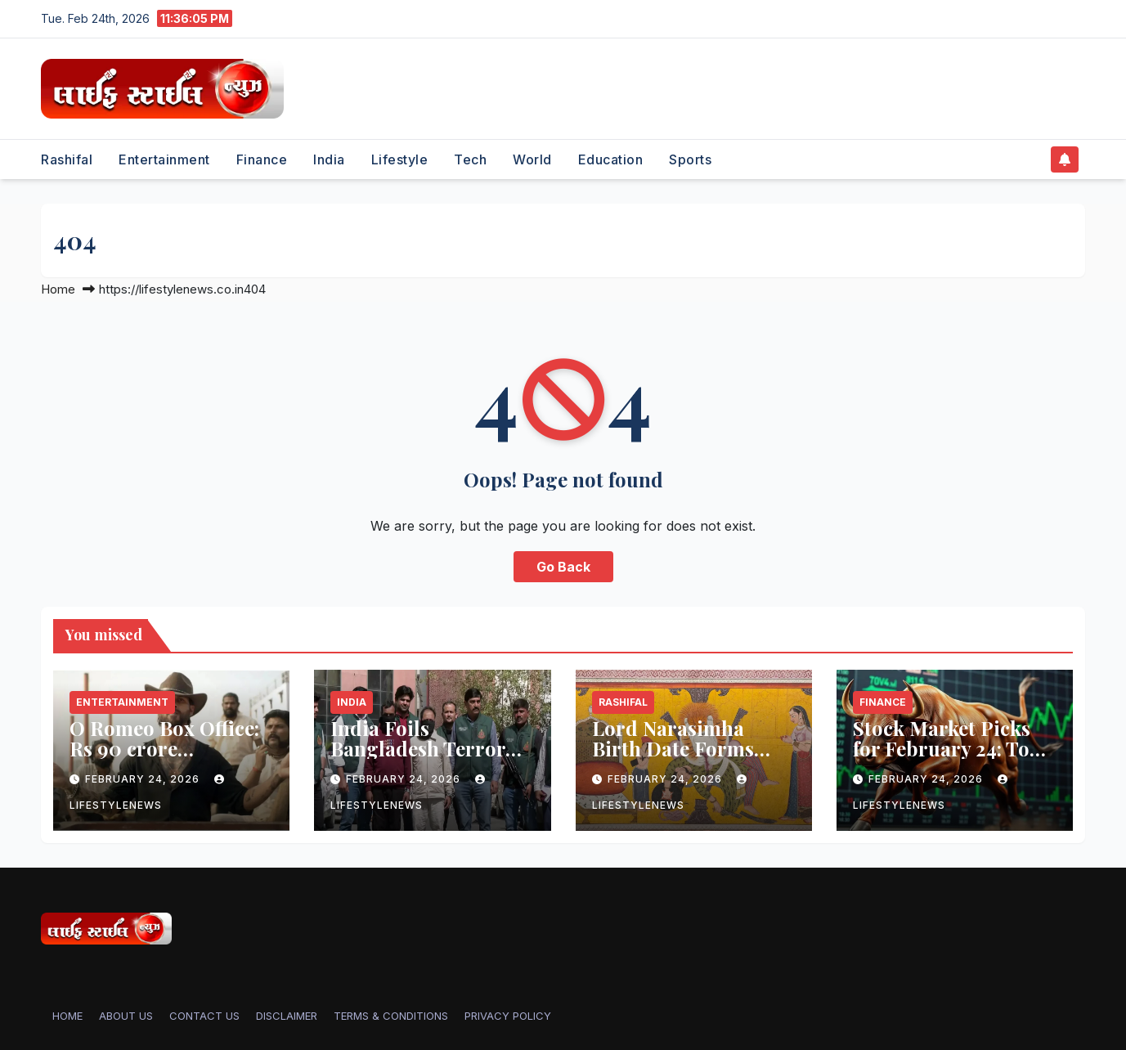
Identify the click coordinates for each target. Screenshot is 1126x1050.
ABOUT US (126, 1015)
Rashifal (66, 159)
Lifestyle (399, 159)
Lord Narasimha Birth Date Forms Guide (673, 748)
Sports (690, 159)
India (329, 159)
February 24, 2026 (144, 779)
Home (58, 289)
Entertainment (164, 159)
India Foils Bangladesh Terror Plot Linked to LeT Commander (417, 758)
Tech (470, 159)
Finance (262, 159)
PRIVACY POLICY (507, 1015)
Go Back (563, 567)
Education (611, 159)
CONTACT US (204, 1015)
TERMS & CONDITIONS (391, 1015)
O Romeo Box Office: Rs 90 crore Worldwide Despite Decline (164, 758)
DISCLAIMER (286, 1015)
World (532, 159)
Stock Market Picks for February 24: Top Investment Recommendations (947, 758)
